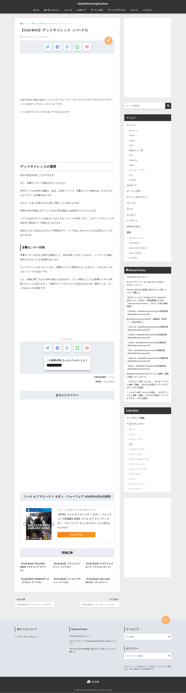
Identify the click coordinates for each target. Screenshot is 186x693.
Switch (132, 165)
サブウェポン (135, 474)
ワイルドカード (136, 489)
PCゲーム (133, 130)
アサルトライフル (137, 450)
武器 (131, 445)
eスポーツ (81, 10)
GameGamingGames (93, 3)
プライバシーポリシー (27, 637)
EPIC (131, 145)
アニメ (130, 209)
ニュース (68, 10)
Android (132, 180)
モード (132, 430)
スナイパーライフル (138, 469)
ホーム (36, 10)
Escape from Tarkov (138, 248)
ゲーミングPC (96, 10)
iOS (130, 175)
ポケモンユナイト (52, 10)
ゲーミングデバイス (117, 10)
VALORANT (134, 243)
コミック (134, 10)
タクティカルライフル (139, 460)
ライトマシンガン (137, 464)
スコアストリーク (137, 484)
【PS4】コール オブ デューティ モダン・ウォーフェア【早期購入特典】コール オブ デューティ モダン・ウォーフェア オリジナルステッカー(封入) (84, 518)
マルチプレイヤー (136, 424)
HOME (93, 681)
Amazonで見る (76, 534)
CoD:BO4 (109, 381)
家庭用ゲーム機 (136, 150)
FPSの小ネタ (133, 226)
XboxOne (133, 160)
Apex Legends (135, 253)
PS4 (131, 155)
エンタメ (131, 215)
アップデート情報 (136, 418)
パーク (111, 377)
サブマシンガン (136, 454)
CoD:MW (133, 258)
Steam (132, 135)
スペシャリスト (136, 440)
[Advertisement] (67, 76)
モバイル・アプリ (137, 170)
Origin (131, 140)
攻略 (129, 232)
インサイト (148, 10)
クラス (132, 435)
